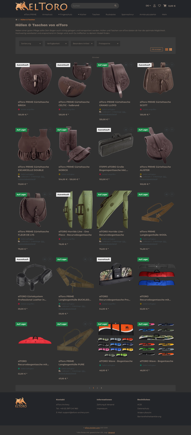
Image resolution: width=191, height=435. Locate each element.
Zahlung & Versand (105, 404)
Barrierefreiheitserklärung (149, 416)
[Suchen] (91, 5)
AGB (139, 404)
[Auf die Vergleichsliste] (44, 65)
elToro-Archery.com (92, 428)
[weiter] (101, 388)
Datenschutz (143, 408)
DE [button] (148, 5)
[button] (154, 6)
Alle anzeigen (156, 49)
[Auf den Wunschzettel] (50, 65)
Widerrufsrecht (144, 412)
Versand (111, 432)
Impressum (102, 408)
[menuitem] (30, 14)
